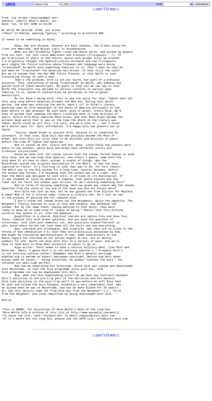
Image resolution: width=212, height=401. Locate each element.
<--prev (97, 8)
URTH (10, 4)
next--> (114, 8)
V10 (106, 8)
